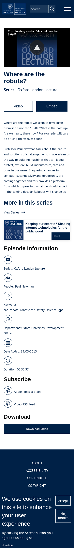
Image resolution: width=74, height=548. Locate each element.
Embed (51, 106)
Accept (63, 500)
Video (18, 106)
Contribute (37, 478)
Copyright (37, 485)
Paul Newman (24, 286)
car (6, 310)
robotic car (27, 310)
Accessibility (37, 470)
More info (7, 545)
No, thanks (63, 516)
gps (60, 310)
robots (14, 310)
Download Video (37, 429)
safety (41, 310)
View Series (11, 212)
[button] (37, 47)
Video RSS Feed (24, 404)
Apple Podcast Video (27, 392)
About (37, 463)
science (51, 310)
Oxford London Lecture (37, 89)
